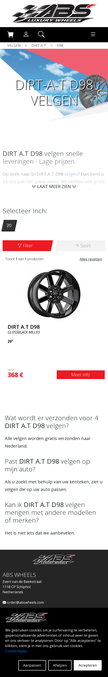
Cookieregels (16, 651)
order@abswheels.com (23, 602)
